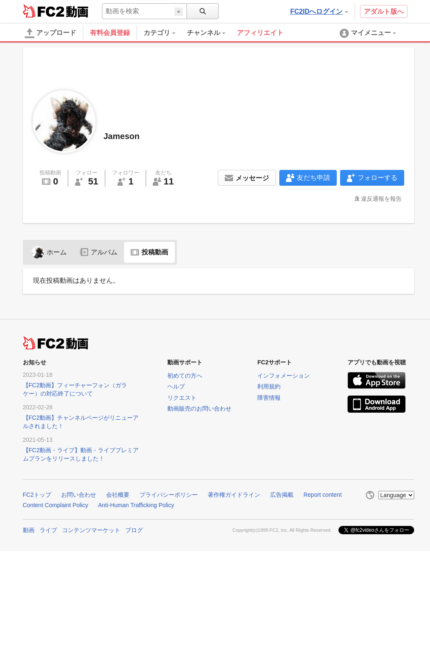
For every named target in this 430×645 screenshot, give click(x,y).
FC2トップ (37, 494)
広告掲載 (281, 494)
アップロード (50, 33)
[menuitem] (165, 33)
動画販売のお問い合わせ (199, 408)
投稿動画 (149, 252)
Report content (322, 494)
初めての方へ (184, 375)
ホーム (49, 252)
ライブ (48, 530)
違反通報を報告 (381, 198)
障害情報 (269, 397)
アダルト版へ (384, 11)
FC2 (43, 10)
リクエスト (181, 397)
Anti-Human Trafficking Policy (136, 505)
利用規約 (269, 386)
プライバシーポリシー (168, 494)
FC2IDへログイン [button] (319, 11)
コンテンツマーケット (91, 530)
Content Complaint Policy (55, 505)
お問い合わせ (78, 494)
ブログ (134, 530)
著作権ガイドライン (234, 494)
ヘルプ (176, 386)
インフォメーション (283, 375)
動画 (29, 530)
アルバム (98, 252)
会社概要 (117, 494)
